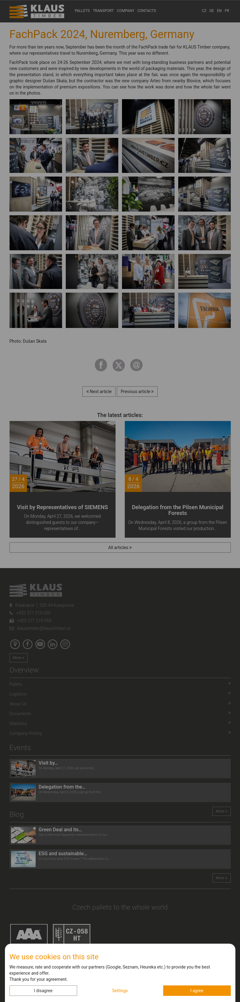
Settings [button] (120, 990)
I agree (196, 990)
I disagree (43, 990)
